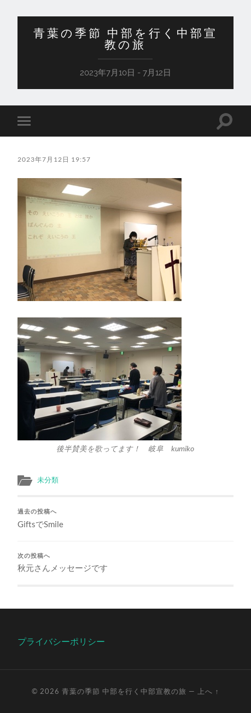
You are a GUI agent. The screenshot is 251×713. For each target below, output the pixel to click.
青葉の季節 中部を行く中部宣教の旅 (125, 38)
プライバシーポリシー (61, 641)
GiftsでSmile (125, 518)
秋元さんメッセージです (125, 562)
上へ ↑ (208, 691)
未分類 (48, 479)
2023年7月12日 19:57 (54, 159)
